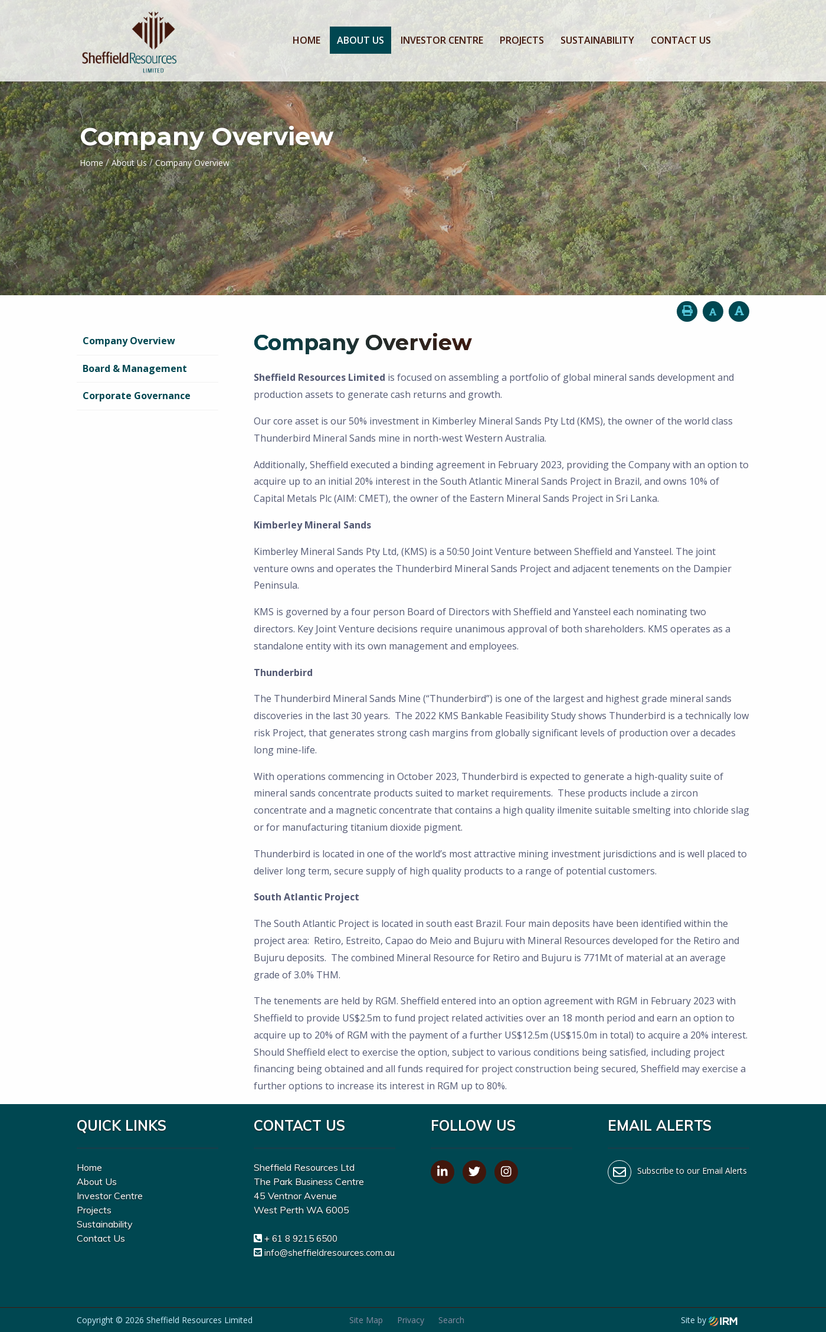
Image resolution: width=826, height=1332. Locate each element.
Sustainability (597, 40)
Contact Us (681, 40)
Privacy (410, 1320)
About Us (360, 40)
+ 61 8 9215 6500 (300, 1238)
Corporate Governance (137, 395)
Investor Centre (442, 40)
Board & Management (135, 368)
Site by (709, 1320)
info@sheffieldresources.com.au (329, 1252)
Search (451, 1320)
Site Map (366, 1320)
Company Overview (129, 340)
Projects (522, 40)
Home (306, 40)
